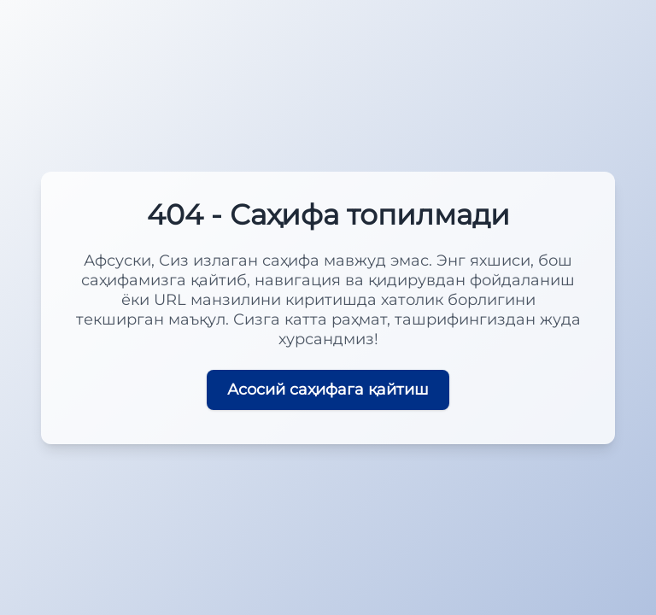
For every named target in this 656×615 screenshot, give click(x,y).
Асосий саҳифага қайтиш (328, 389)
